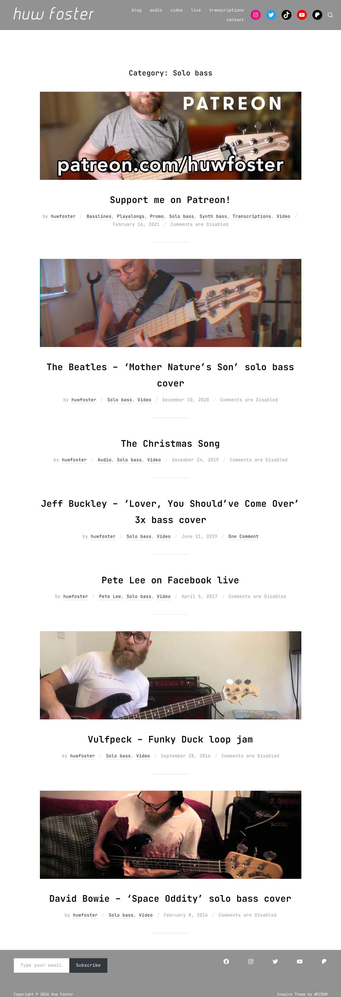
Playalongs (130, 223)
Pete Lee (110, 603)
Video (283, 223)
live (196, 10)
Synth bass (213, 223)
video (176, 10)
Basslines (99, 223)
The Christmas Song (170, 448)
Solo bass (181, 223)
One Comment (243, 543)
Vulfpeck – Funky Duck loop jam (170, 744)
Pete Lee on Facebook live (170, 585)
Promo (157, 223)
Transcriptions (252, 223)
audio (156, 10)
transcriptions (226, 10)
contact (235, 20)
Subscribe (88, 988)
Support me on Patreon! (170, 205)
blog (136, 10)
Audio (104, 466)
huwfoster (63, 223)
